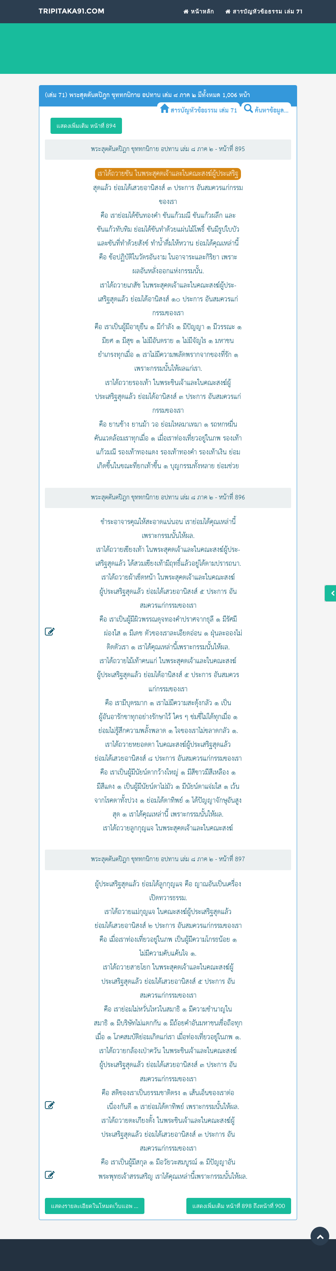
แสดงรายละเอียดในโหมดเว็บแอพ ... (94, 1205)
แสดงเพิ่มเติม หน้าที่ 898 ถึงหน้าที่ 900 (238, 1205)
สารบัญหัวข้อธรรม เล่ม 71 (264, 20)
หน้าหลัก (198, 20)
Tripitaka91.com (85, 22)
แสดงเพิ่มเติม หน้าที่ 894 (86, 125)
